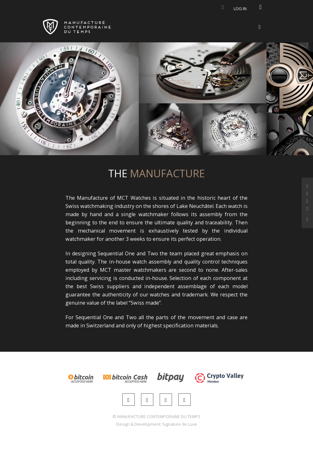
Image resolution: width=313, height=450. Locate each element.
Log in (240, 8)
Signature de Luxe (179, 424)
